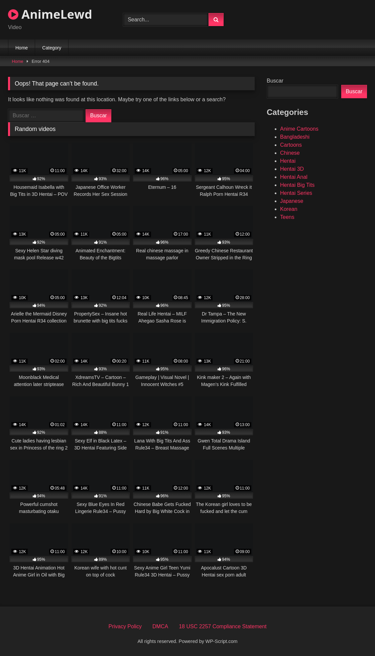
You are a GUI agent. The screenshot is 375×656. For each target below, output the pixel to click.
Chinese (290, 153)
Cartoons (291, 145)
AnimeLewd (50, 14)
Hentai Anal (293, 177)
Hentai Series (296, 193)
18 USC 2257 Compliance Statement (222, 626)
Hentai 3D (292, 169)
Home (21, 47)
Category (51, 47)
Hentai (287, 161)
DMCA (160, 626)
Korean (288, 209)
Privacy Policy (125, 626)
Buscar (275, 81)
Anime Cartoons (299, 129)
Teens (287, 217)
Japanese (291, 201)
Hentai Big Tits (297, 185)
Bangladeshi (294, 137)
